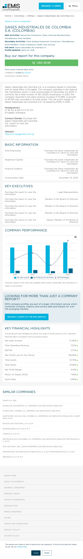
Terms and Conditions (16, 524)
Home (8, 16)
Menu (73, 6)
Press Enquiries (12, 512)
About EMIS (10, 476)
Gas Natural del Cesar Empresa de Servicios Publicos (32, 447)
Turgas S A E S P (11, 434)
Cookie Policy (11, 536)
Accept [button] (35, 553)
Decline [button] (47, 553)
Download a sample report (16, 76)
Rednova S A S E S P (13, 457)
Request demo (12, 494)
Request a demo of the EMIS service (26, 317)
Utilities (31, 16)
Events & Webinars (14, 500)
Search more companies (17, 21)
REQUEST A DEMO (51, 6)
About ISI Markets (14, 482)
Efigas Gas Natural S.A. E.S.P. (18, 424)
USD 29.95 (41, 62)
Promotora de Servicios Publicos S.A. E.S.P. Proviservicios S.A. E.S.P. (39, 452)
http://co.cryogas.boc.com (19, 134)
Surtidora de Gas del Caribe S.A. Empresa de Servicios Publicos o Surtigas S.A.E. (41, 417)
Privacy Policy (12, 530)
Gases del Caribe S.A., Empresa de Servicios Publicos (31, 411)
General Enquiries (14, 488)
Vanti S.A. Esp (10, 400)
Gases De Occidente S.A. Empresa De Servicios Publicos (33, 406)
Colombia (19, 16)
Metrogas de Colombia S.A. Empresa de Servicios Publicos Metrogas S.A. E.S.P (41, 440)
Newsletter (10, 506)
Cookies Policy (22, 547)
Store (7, 518)
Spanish (27, 73)
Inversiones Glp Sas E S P (16, 429)
